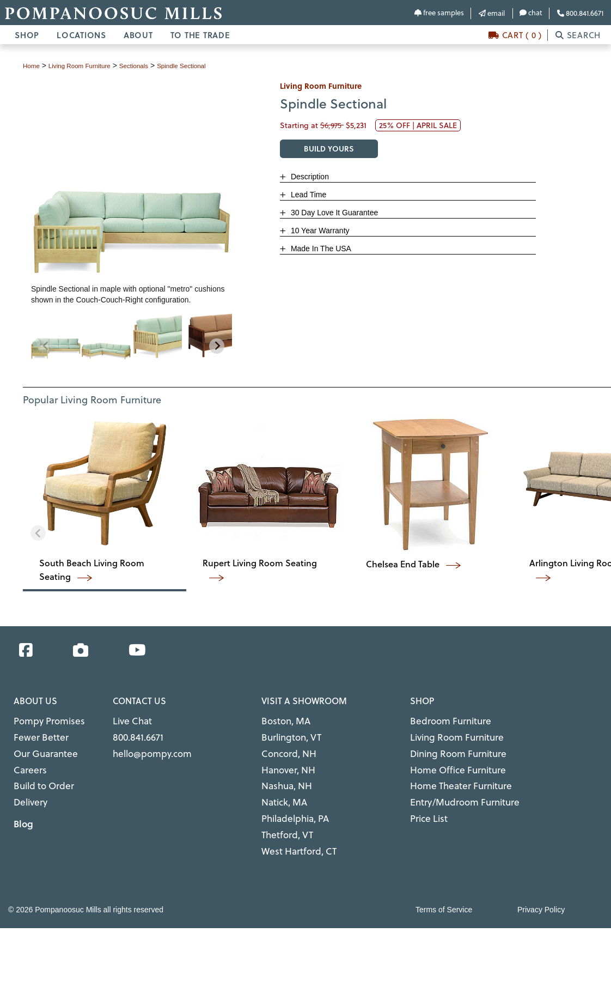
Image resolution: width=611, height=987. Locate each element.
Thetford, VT (283, 814)
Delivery (28, 787)
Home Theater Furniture (452, 773)
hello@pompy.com (145, 746)
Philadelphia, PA (290, 801)
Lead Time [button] (307, 194)
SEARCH (578, 35)
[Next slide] (216, 346)
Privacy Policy (541, 885)
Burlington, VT (286, 733)
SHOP (27, 35)
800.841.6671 (580, 13)
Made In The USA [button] (320, 248)
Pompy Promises (43, 719)
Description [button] (309, 176)
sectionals (153, 65)
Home (33, 65)
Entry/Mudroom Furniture (455, 787)
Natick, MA (281, 787)
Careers (27, 760)
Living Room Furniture (449, 733)
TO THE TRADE (200, 35)
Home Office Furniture (450, 760)
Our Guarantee (40, 746)
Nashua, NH (282, 773)
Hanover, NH (284, 760)
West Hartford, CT (292, 828)
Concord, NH (284, 746)
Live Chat (129, 719)
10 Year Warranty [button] (319, 230)
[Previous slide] (45, 346)
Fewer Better (36, 733)
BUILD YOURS (329, 148)
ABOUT (138, 35)
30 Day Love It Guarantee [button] (333, 212)
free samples (439, 12)
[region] (131, 336)
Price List (426, 801)
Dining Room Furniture (450, 746)
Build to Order (39, 773)
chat (531, 12)
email (492, 13)
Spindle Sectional (209, 65)
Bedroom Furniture (443, 719)
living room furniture (89, 65)
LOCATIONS (81, 35)
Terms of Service (444, 885)
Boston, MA (281, 719)
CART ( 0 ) (515, 35)
